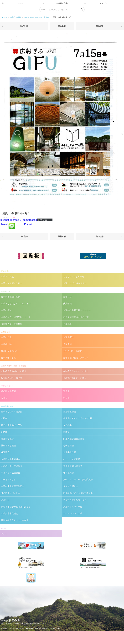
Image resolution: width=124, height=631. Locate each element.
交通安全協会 (7, 439)
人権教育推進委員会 (10, 459)
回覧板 (46, 17)
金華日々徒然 (62, 3)
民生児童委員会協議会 (73, 439)
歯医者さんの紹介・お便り (75, 371)
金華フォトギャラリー (11, 283)
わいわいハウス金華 (72, 513)
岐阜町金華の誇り (9, 351)
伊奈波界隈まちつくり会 (74, 500)
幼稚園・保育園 (8, 391)
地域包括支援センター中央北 (14, 520)
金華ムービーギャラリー (74, 283)
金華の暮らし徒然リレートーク (16, 317)
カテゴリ (103, 3)
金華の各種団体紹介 (10, 297)
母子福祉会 (68, 445)
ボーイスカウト (8, 479)
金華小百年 (68, 337)
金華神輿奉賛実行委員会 (12, 486)
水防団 (4, 432)
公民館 (4, 418)
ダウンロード (44, 220)
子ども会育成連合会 (10, 473)
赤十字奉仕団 (69, 452)
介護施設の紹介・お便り (74, 378)
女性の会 (67, 425)
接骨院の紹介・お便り (11, 378)
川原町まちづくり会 (72, 506)
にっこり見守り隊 (71, 459)
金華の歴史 (6, 337)
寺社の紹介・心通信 (72, 351)
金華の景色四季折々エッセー (77, 310)
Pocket (28, 224)
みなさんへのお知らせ (33, 17)
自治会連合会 (69, 411)
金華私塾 (67, 324)
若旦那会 (5, 500)
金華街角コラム (8, 358)
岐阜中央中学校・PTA (11, 425)
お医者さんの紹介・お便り (13, 371)
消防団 (66, 432)
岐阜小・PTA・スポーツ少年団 (77, 418)
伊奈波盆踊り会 (70, 486)
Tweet (4, 224)
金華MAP (67, 297)
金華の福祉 (6, 310)
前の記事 (100, 26)
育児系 (66, 391)
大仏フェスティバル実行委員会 (78, 479)
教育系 (66, 398)
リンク (4, 533)
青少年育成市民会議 (72, 466)
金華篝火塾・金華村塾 (11, 324)
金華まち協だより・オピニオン (16, 303)
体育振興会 (68, 473)
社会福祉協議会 (8, 445)
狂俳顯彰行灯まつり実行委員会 (78, 493)
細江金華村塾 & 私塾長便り (76, 317)
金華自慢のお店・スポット (75, 358)
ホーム (21, 3)
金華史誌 (67, 344)
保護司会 (5, 452)
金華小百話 (6, 344)
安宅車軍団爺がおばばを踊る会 (16, 506)
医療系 (4, 398)
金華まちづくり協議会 (11, 411)
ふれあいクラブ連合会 (11, 466)
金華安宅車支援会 (9, 513)
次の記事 (24, 26)
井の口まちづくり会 (10, 493)
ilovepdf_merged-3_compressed (18, 220)
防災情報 (67, 303)
